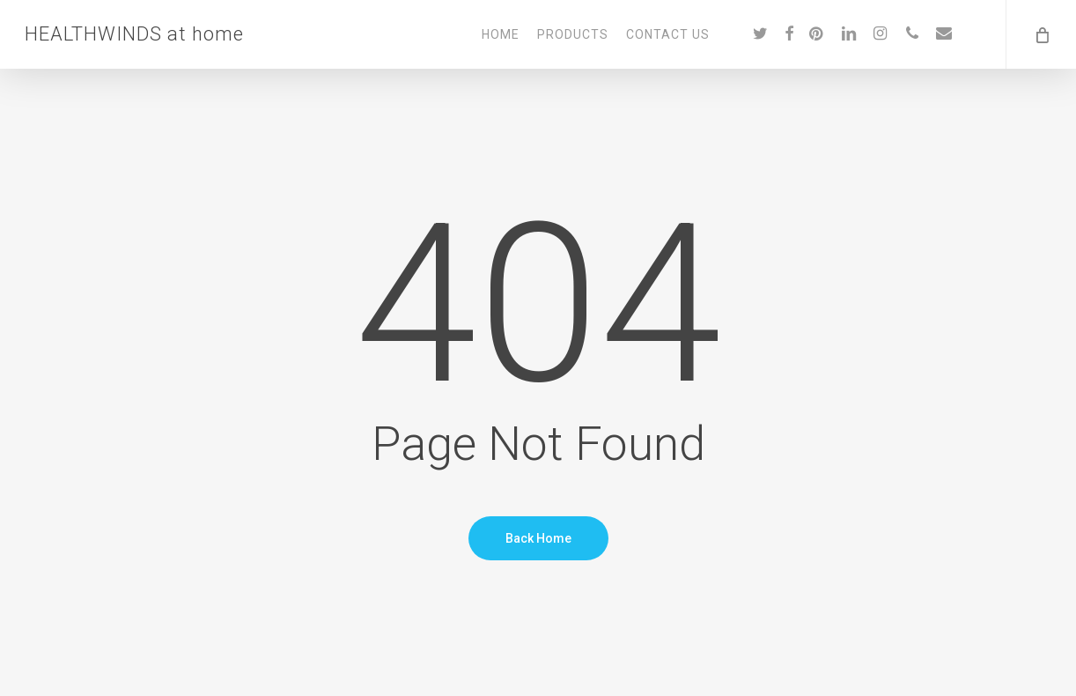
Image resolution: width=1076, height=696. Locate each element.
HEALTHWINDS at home (134, 34)
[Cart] (1041, 34)
